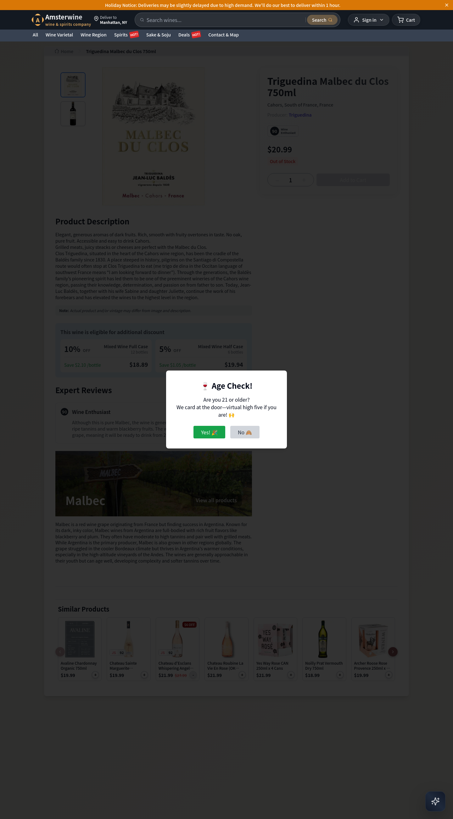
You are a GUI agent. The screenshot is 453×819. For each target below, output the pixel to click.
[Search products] (224, 19)
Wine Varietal (59, 34)
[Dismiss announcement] (446, 5)
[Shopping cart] (406, 20)
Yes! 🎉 (209, 432)
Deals (189, 34)
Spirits (126, 34)
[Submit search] (322, 20)
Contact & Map (223, 34)
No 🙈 (245, 432)
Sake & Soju (158, 34)
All (35, 34)
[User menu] (368, 20)
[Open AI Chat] (435, 801)
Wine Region (94, 34)
